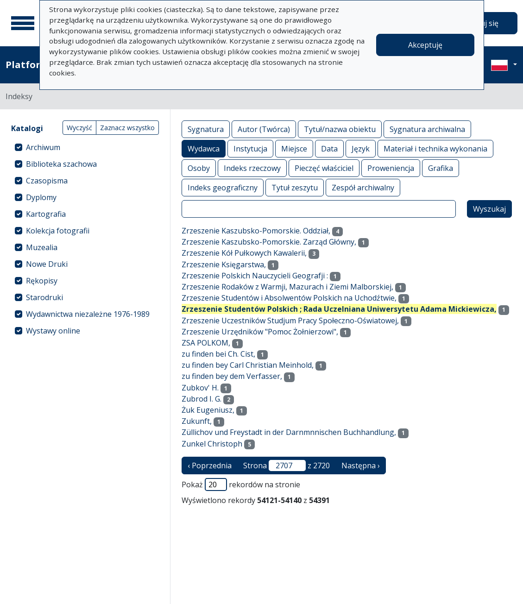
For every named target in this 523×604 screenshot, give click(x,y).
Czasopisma (47, 181)
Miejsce (294, 148)
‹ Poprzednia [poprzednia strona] (210, 465)
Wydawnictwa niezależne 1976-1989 (88, 314)
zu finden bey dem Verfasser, (232, 376)
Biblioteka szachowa (61, 164)
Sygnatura (206, 129)
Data (329, 148)
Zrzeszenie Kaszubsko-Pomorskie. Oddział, (256, 231)
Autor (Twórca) (264, 129)
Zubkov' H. (200, 388)
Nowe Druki (47, 264)
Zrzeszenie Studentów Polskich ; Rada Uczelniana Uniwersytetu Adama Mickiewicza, (339, 309)
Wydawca (204, 148)
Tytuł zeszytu (294, 187)
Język (361, 148)
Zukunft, (197, 421)
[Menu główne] (23, 23)
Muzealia (41, 247)
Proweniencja (390, 168)
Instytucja (250, 148)
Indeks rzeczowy (252, 168)
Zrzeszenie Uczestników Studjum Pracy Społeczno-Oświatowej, (290, 320)
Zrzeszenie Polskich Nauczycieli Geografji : (255, 276)
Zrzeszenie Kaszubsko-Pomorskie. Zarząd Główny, (269, 242)
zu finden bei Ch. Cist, (218, 354)
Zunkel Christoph (212, 444)
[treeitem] (85, 147)
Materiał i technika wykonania (435, 148)
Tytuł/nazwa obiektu (340, 129)
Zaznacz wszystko (127, 127)
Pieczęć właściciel (324, 168)
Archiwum (43, 147)
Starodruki (44, 297)
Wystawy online (53, 331)
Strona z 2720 (286, 465)
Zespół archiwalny (363, 187)
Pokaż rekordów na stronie (241, 484)
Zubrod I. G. (201, 399)
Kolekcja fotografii (57, 231)
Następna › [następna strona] (360, 465)
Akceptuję (425, 45)
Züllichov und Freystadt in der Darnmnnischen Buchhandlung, (289, 432)
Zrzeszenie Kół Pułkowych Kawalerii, (244, 253)
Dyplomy (41, 197)
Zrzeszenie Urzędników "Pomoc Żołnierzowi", (260, 332)
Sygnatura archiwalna (427, 129)
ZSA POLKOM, (206, 343)
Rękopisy (41, 281)
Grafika (440, 168)
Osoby (199, 168)
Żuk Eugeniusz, (208, 410)
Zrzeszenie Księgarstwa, (224, 264)
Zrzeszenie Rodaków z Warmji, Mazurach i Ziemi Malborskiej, (287, 287)
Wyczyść (79, 127)
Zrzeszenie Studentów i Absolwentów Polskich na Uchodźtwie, (289, 298)
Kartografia (46, 214)
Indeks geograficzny (223, 187)
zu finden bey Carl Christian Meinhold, (248, 365)
